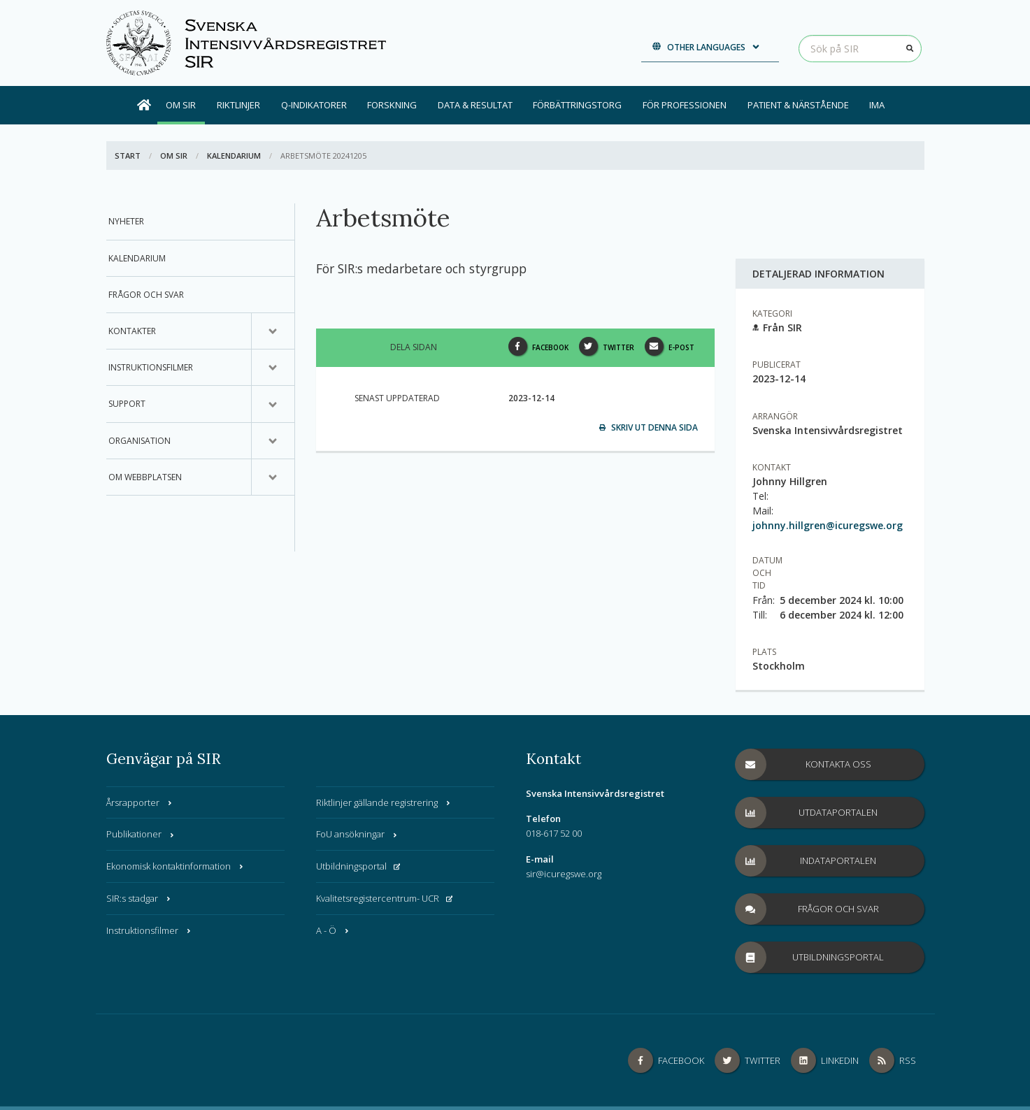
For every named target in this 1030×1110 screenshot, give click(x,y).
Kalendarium (234, 155)
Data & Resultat (475, 105)
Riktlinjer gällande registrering (384, 802)
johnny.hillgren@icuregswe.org (827, 525)
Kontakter (132, 331)
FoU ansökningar (357, 834)
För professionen (685, 105)
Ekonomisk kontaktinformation (175, 866)
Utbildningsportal (358, 866)
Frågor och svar (146, 295)
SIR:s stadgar (139, 898)
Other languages (706, 47)
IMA (877, 105)
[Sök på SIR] (860, 48)
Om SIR (181, 105)
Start (128, 155)
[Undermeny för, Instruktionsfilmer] (272, 367)
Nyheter (126, 221)
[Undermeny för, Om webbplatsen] (272, 477)
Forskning (392, 105)
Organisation (139, 441)
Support (126, 404)
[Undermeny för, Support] (272, 404)
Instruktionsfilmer (150, 367)
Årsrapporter (139, 802)
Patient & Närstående (798, 105)
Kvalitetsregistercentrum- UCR (384, 898)
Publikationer (141, 834)
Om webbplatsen (145, 477)
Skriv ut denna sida (648, 427)
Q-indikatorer (314, 105)
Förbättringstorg (577, 105)
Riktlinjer (238, 105)
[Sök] (910, 48)
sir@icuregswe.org (563, 873)
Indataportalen (806, 861)
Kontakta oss (803, 764)
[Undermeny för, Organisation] (272, 441)
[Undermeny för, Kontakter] (272, 331)
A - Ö (333, 930)
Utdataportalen (807, 812)
